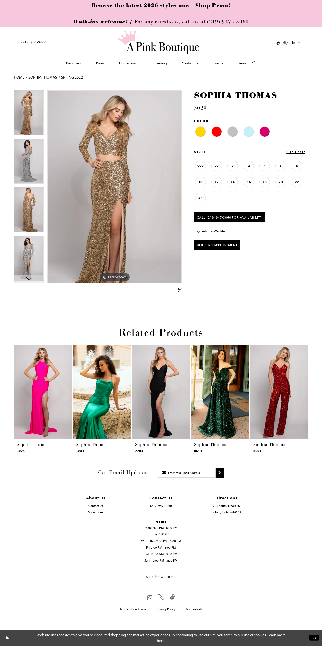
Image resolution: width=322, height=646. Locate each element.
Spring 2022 (72, 77)
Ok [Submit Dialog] (314, 637)
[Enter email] (187, 473)
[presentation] (43, 392)
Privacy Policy (166, 609)
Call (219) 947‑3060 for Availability (229, 217)
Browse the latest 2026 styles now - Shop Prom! (161, 5)
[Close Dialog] (7, 637)
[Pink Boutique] (159, 42)
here (160, 640)
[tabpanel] (29, 114)
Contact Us (95, 506)
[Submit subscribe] (220, 473)
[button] (288, 43)
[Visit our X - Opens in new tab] (161, 597)
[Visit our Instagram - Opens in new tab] (149, 598)
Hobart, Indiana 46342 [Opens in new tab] (226, 512)
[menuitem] (34, 43)
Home (19, 77)
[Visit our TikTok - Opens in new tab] (172, 597)
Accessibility (194, 609)
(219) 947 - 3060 (228, 21)
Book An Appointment (217, 245)
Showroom (95, 512)
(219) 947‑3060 (33, 42)
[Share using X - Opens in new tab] (180, 290)
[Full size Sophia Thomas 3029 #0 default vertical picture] (114, 187)
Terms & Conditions (133, 609)
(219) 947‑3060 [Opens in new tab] (161, 506)
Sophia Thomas (42, 77)
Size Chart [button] (295, 152)
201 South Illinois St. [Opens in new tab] (226, 506)
